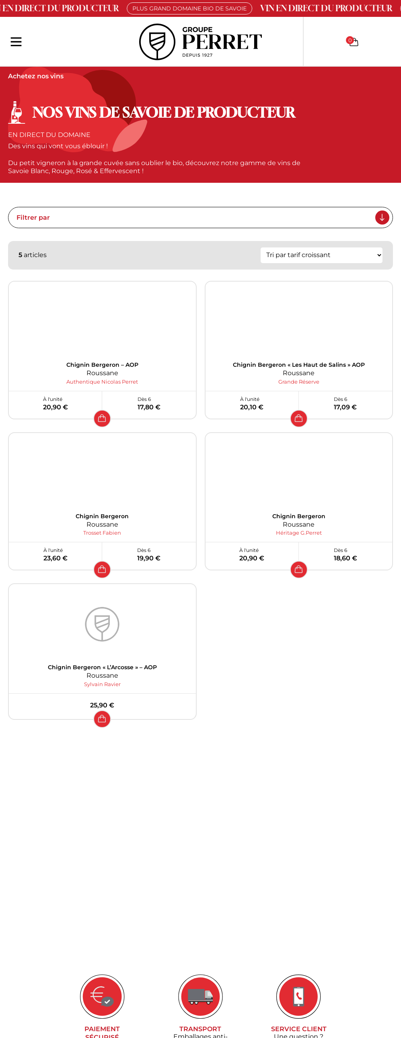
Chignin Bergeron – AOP (102, 364)
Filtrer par (202, 217)
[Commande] (321, 255)
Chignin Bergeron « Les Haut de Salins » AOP (299, 364)
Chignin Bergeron (102, 516)
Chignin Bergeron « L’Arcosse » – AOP (102, 667)
